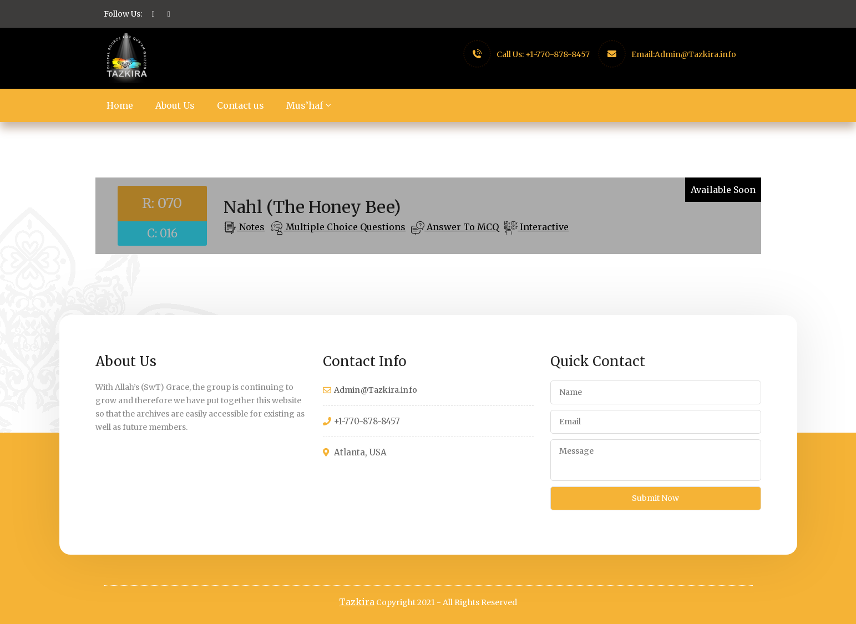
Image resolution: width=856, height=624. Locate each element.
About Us (175, 105)
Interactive (543, 226)
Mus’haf (304, 105)
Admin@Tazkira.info (695, 54)
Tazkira (356, 601)
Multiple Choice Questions (344, 226)
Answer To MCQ (461, 226)
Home (120, 105)
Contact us (240, 105)
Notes (251, 226)
